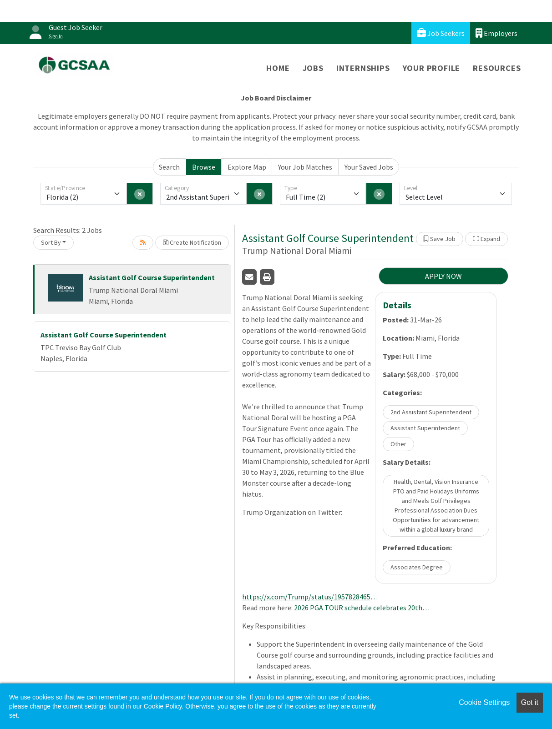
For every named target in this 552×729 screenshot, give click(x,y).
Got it (529, 702)
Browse (203, 166)
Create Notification (192, 242)
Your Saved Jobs (368, 166)
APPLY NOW (443, 276)
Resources (497, 68)
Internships (363, 68)
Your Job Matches (305, 166)
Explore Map (247, 166)
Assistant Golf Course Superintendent (152, 277)
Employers (496, 33)
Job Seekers (441, 33)
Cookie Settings (484, 702)
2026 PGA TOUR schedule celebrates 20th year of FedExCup (362, 607)
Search (169, 166)
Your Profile (432, 68)
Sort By (51, 242)
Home (277, 68)
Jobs (313, 68)
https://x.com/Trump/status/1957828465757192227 (310, 596)
